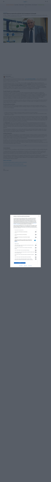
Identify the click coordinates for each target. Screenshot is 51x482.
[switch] (35, 231)
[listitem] (25, 243)
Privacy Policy (30, 265)
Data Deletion (21, 265)
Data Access (25, 265)
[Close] (39, 216)
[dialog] (25, 241)
